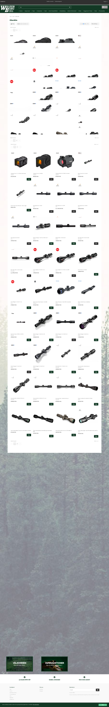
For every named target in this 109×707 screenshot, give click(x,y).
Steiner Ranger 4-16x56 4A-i (83, 225)
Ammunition (39, 10)
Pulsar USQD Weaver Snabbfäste (84, 191)
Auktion (21, 10)
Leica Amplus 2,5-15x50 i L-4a (38, 158)
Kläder (80, 10)
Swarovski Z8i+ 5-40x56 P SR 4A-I (61, 292)
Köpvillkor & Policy (13, 692)
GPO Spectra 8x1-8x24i (14, 124)
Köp (29, 63)
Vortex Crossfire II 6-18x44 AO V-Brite (85, 292)
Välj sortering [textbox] (94, 23)
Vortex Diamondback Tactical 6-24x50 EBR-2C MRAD (20, 325)
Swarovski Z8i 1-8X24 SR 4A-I (83, 258)
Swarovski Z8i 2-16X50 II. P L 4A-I (38, 292)
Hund (96, 10)
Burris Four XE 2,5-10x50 (82, 57)
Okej (103, 704)
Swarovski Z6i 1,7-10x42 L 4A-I (61, 258)
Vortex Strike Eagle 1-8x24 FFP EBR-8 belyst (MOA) (87, 325)
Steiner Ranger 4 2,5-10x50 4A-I (61, 225)
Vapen (33, 10)
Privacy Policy (88, 694)
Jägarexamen (27, 10)
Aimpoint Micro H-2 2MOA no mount (62, 57)
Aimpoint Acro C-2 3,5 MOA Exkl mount (17, 57)
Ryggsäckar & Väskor (88, 10)
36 (84, 23)
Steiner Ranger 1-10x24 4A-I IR (38, 225)
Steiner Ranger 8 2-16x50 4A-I (38, 258)
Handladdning (62, 10)
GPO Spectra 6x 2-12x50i (59, 91)
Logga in (105, 1)
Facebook (41, 689)
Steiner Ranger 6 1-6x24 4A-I (15, 258)
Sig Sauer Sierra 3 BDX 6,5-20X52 (16, 225)
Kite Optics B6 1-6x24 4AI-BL (83, 124)
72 (87, 23)
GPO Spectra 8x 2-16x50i (82, 91)
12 (81, 23)
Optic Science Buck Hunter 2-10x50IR (39, 191)
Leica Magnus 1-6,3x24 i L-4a (15, 191)
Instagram (41, 690)
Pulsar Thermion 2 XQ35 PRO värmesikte (62, 191)
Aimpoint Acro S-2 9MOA (37, 57)
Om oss (11, 690)
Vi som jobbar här (13, 694)
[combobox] (95, 23)
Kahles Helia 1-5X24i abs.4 (60, 124)
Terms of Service (94, 694)
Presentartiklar (102, 10)
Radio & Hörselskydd (72, 10)
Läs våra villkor (72, 692)
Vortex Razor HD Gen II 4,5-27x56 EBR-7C (63, 325)
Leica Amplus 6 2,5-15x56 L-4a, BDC (62, 158)
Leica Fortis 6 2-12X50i (82, 158)
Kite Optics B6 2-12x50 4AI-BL (15, 158)
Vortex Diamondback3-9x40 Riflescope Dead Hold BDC (42, 325)
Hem (10, 16)
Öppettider (11, 697)
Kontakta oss (2, 1)
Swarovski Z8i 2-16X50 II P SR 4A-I (16, 292)
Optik (45, 10)
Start (10, 689)
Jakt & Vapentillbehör (53, 10)
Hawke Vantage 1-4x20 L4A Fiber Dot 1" (39, 124)
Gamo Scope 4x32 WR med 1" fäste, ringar (17, 91)
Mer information (38, 704)
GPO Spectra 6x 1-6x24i (36, 91)
